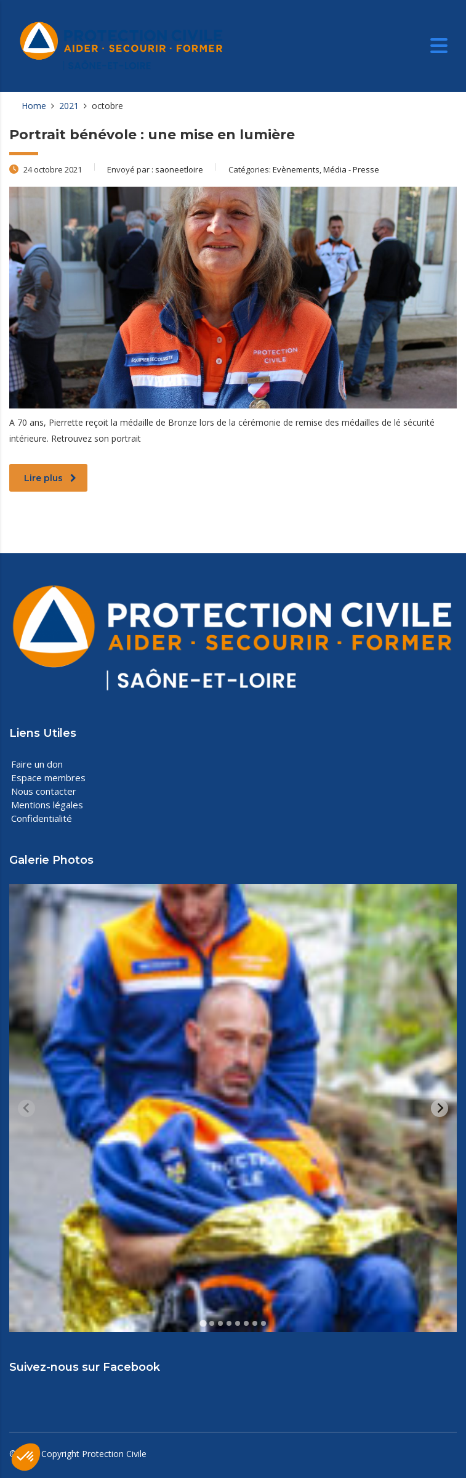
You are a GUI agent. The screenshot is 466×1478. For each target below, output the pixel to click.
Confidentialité (41, 818)
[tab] (202, 1323)
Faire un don (37, 764)
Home (34, 106)
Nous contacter (43, 791)
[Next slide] (439, 1108)
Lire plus (50, 478)
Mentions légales (47, 804)
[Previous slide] (26, 1108)
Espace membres (48, 777)
